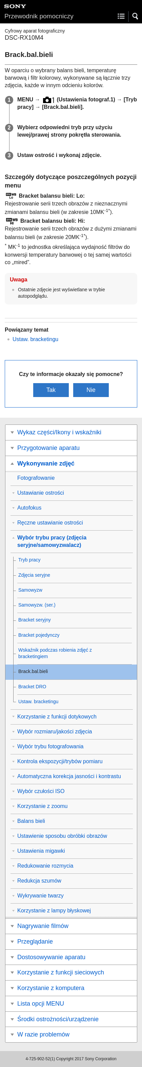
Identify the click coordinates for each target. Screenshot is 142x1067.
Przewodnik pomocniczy (39, 16)
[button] (135, 16)
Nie (90, 390)
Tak (51, 390)
